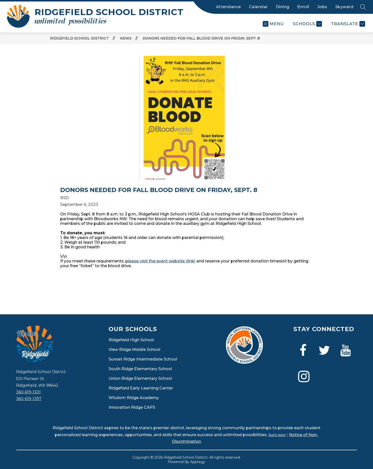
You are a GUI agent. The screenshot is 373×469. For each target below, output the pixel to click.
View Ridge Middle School (134, 349)
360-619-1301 (28, 392)
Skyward (344, 6)
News (125, 38)
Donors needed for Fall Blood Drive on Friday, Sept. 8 (201, 38)
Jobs (322, 6)
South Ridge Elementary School (140, 368)
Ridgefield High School (131, 340)
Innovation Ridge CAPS (132, 407)
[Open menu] (273, 24)
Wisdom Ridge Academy (134, 397)
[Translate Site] (347, 24)
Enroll (303, 6)
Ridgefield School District (79, 38)
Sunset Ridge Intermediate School (143, 359)
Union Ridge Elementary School (140, 378)
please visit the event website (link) (160, 261)
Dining (282, 6)
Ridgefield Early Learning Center (141, 388)
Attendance (228, 6)
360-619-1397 (28, 398)
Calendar (258, 6)
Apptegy (197, 462)
